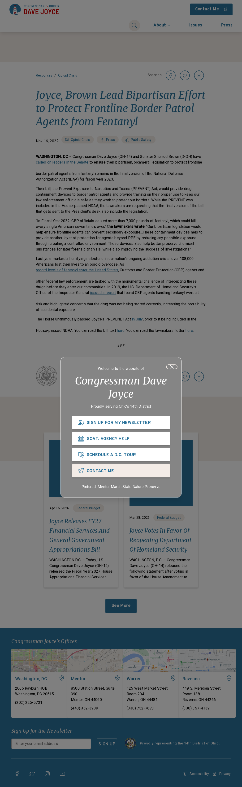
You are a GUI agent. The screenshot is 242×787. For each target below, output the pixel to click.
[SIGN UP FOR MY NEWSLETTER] (121, 422)
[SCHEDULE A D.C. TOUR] (121, 454)
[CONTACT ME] (121, 470)
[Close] (171, 367)
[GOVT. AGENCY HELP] (121, 438)
